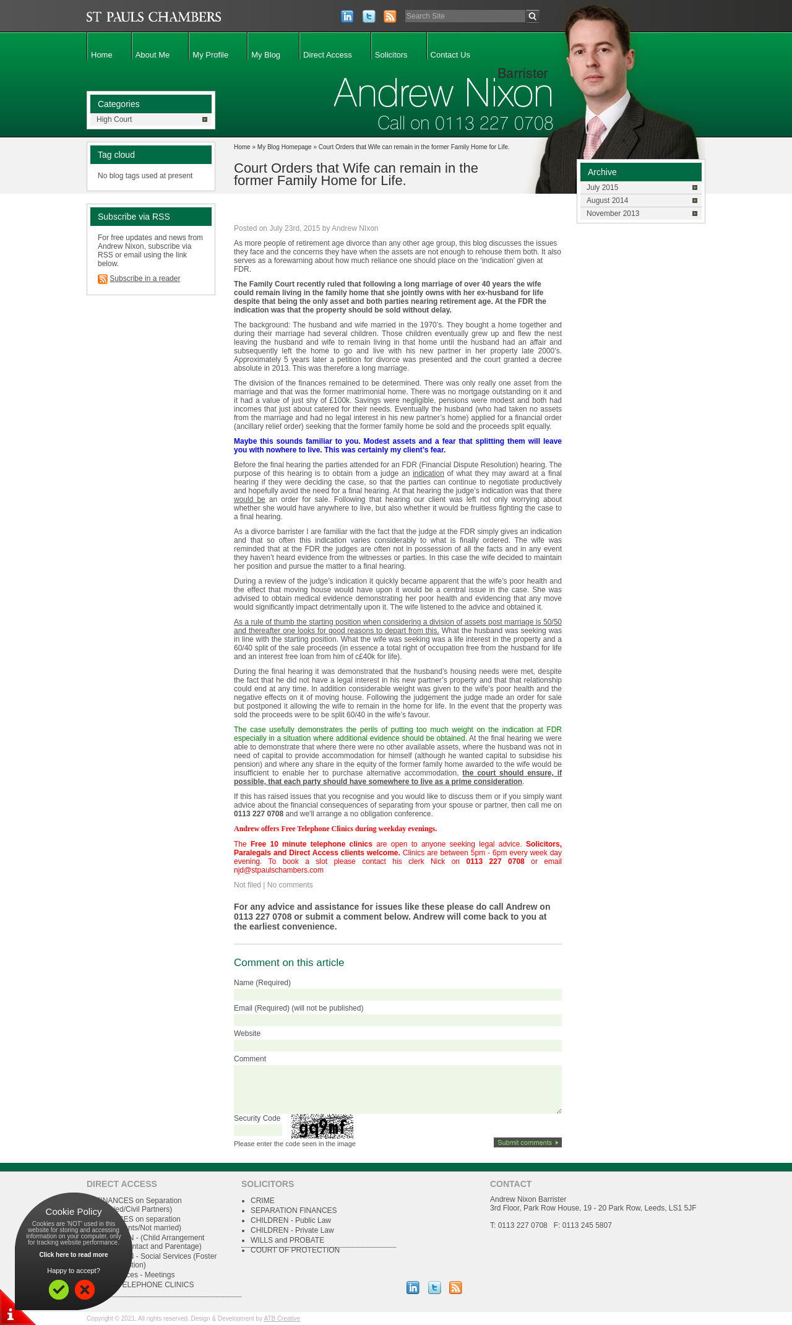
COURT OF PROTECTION (295, 1250)
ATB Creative (282, 1318)
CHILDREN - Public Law (291, 1220)
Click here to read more (73, 1254)
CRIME (263, 1200)
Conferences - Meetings (135, 1275)
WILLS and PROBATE (287, 1240)
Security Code (257, 1118)
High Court (114, 119)
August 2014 (607, 200)
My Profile (210, 54)
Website (247, 1033)
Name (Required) (262, 982)
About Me (153, 54)
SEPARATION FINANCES (294, 1210)
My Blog (265, 54)
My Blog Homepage (284, 147)
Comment (250, 1059)
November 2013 (613, 213)
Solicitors (391, 54)
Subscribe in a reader (145, 278)
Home (102, 54)
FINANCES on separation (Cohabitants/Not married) (138, 1223)
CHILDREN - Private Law (292, 1230)
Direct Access (327, 54)
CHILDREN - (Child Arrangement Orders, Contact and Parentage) (150, 1242)
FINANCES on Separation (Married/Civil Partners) (139, 1205)
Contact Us (450, 54)
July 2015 (602, 187)
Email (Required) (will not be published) (298, 1008)
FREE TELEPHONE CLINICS (145, 1284)
